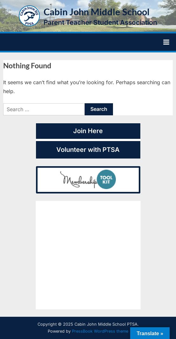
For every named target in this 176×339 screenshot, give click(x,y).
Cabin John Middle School (97, 11)
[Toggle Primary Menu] (166, 42)
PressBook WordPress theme (100, 331)
